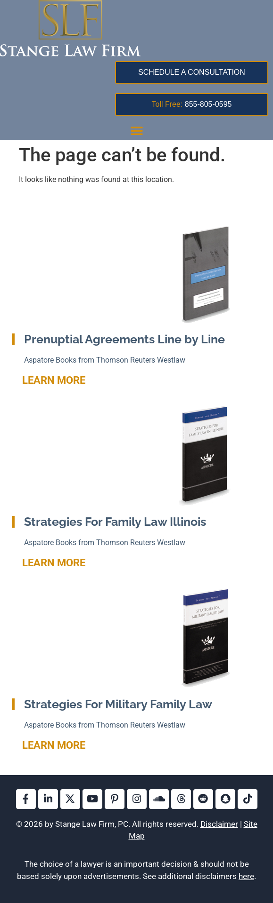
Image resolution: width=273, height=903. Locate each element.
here (246, 876)
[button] (137, 130)
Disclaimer (219, 824)
